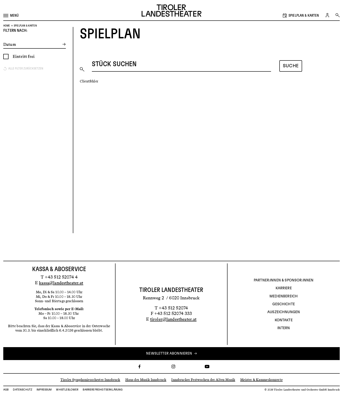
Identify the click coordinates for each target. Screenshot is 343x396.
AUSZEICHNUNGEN (283, 312)
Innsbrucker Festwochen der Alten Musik (203, 380)
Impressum (44, 389)
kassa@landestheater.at (61, 282)
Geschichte (283, 304)
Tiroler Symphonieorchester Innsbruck (90, 380)
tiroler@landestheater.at (173, 319)
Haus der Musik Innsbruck (145, 380)
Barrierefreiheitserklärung (102, 389)
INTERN (283, 328)
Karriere (284, 288)
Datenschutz (22, 389)
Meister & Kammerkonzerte (261, 380)
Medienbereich (284, 296)
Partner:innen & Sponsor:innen (283, 280)
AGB (6, 389)
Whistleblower (67, 389)
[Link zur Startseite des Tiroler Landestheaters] (171, 11)
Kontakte (284, 320)
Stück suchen (114, 74)
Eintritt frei (24, 66)
